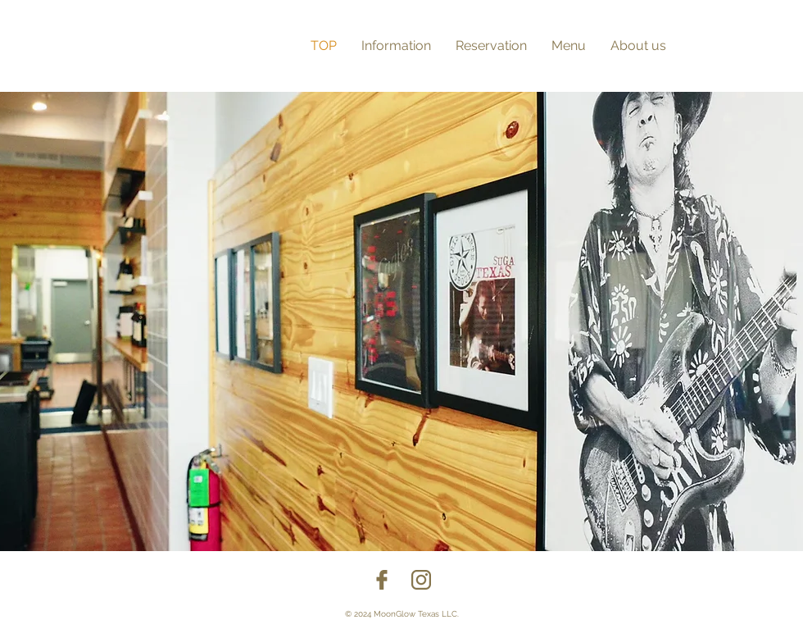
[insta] (421, 580)
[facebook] (382, 580)
